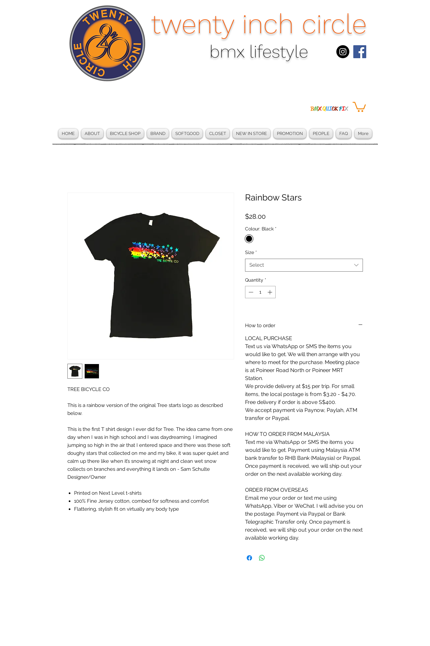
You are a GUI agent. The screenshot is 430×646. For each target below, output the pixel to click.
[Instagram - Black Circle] (342, 51)
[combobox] (304, 265)
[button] (359, 106)
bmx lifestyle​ (259, 52)
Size (251, 252)
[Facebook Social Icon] (359, 51)
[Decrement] (250, 292)
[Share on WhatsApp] (262, 558)
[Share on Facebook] (249, 558)
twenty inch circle (259, 24)
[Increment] (270, 292)
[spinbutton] (260, 292)
